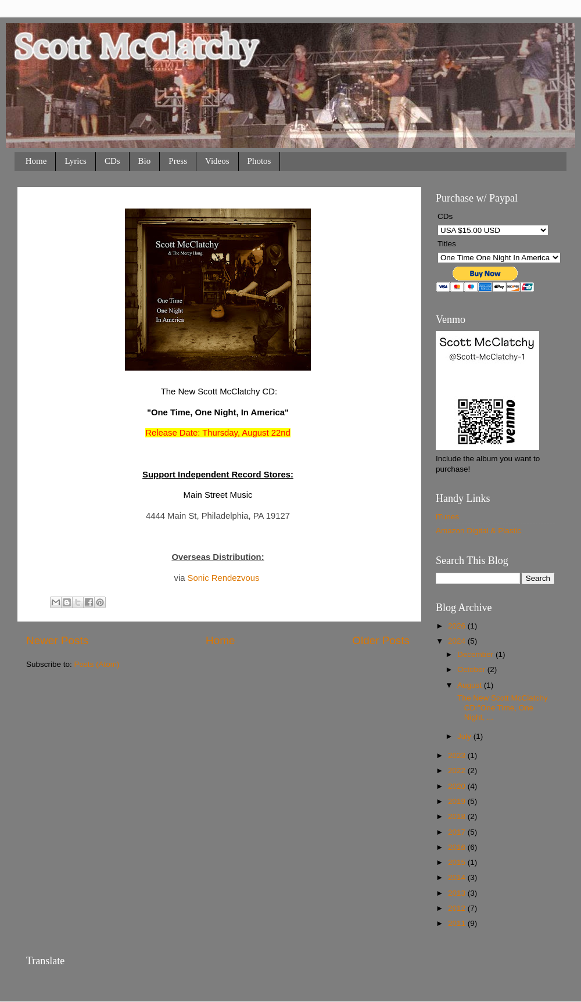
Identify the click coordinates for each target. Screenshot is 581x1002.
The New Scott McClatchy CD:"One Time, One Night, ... (502, 707)
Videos (217, 161)
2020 (458, 786)
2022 (458, 770)
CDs (112, 161)
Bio (144, 161)
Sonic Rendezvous (224, 578)
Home (36, 161)
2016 (458, 847)
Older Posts (381, 640)
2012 (458, 908)
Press (177, 161)
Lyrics (75, 161)
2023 (458, 755)
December (476, 654)
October (472, 669)
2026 (458, 626)
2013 (458, 893)
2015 (458, 862)
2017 (458, 832)
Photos (259, 161)
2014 (458, 877)
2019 (458, 801)
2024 (458, 641)
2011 (458, 923)
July (465, 736)
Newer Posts (57, 640)
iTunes (447, 516)
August (470, 685)
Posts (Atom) (97, 664)
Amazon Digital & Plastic (478, 530)
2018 (458, 816)
